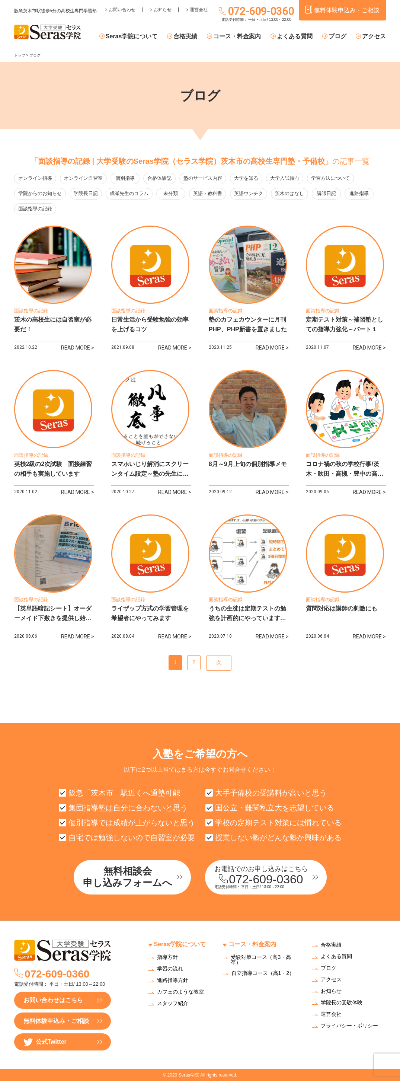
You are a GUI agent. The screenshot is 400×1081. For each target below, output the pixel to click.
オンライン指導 (35, 178)
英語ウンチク (249, 194)
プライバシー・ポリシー (349, 1026)
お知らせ (163, 9)
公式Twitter (45, 1042)
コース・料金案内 (237, 36)
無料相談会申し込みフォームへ (127, 876)
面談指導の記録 (35, 209)
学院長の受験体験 (341, 1003)
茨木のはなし (290, 194)
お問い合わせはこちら (53, 1000)
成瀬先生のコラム (129, 194)
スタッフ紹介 (172, 1003)
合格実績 (186, 36)
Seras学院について (132, 36)
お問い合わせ (122, 9)
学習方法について (331, 178)
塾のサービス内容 (203, 178)
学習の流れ (170, 969)
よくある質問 (295, 36)
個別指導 (125, 178)
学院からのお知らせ (40, 194)
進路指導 (361, 194)
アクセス (374, 36)
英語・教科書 (208, 194)
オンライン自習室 (83, 178)
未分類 (171, 194)
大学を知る (247, 178)
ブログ (337, 36)
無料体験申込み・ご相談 (56, 1021)
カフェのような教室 (180, 992)
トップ (19, 55)
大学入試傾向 (285, 178)
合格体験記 (160, 178)
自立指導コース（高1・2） (263, 973)
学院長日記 (86, 194)
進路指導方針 (172, 980)
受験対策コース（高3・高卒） (261, 959)
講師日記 (327, 194)
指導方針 (167, 957)
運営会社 (199, 9)
